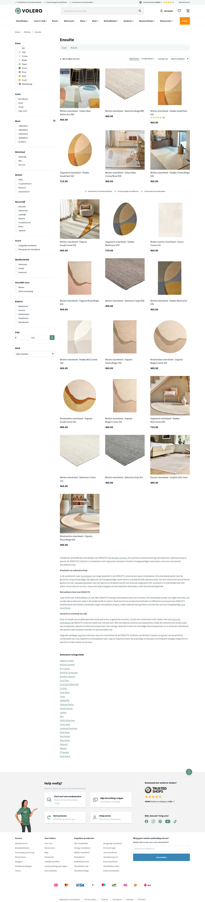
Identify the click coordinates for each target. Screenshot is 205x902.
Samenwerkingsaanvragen (56, 866)
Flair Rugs (65, 692)
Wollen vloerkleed (82, 852)
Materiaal (68, 21)
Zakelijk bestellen (52, 861)
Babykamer (23, 306)
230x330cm (23, 134)
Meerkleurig (25, 84)
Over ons (48, 843)
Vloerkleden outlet (111, 866)
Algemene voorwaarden (69, 899)
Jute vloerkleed (110, 852)
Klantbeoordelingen (23, 866)
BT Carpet (65, 668)
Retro (21, 226)
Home (17, 32)
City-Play (64, 680)
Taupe (23, 64)
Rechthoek (23, 99)
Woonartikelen (146, 21)
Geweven (23, 272)
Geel (22, 76)
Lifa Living (65, 724)
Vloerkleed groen (110, 857)
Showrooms (165, 21)
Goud (22, 80)
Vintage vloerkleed (82, 848)
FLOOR (63, 688)
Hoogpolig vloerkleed (112, 843)
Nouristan (65, 740)
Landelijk (22, 214)
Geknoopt (23, 264)
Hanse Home (66, 708)
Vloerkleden (22, 21)
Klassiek (22, 206)
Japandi (22, 230)
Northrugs (65, 736)
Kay (61, 716)
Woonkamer (24, 322)
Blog (46, 852)
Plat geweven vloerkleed (29, 249)
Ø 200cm (22, 142)
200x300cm (23, 130)
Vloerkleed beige (81, 870)
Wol (20, 160)
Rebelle (63, 744)
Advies (18, 870)
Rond (54, 21)
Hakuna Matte (67, 704)
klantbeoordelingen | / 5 (161, 795)
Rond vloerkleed (110, 861)
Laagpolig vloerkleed (27, 245)
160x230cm (23, 126)
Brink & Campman (69, 672)
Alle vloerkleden (81, 843)
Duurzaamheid (51, 870)
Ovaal (21, 107)
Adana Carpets (67, 660)
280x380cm (23, 138)
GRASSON (64, 700)
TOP (189, 772)
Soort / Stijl (39, 21)
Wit (22, 48)
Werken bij (49, 857)
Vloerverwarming (26, 291)
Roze (22, 72)
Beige (23, 60)
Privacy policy (90, 899)
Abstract (22, 187)
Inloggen (18, 861)
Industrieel (23, 210)
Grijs (22, 52)
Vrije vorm (23, 111)
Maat (94, 21)
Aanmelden (161, 857)
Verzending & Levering (24, 852)
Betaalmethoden (22, 848)
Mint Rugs (65, 732)
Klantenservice (184, 2)
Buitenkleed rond (81, 861)
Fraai (64, 47)
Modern (22, 218)
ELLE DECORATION (69, 684)
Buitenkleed (79, 857)
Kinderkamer (24, 314)
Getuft (21, 268)
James (63, 712)
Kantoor (22, 310)
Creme (23, 56)
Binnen (21, 287)
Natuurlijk (22, 156)
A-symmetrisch (25, 183)
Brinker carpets (67, 676)
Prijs (17, 332)
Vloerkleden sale (81, 866)
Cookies (104, 899)
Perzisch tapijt (109, 848)
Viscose (22, 164)
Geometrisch (24, 191)
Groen (23, 68)
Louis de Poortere (68, 728)
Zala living (65, 756)
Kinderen (128, 21)
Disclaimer (117, 899)
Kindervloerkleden (111, 870)
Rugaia (73, 47)
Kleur (82, 21)
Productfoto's (148, 58)
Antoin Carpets (67, 664)
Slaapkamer (24, 318)
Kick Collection (67, 720)
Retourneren (20, 857)
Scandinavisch (25, 222)
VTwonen (64, 752)
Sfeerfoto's (134, 58)
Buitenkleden (110, 21)
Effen (21, 179)
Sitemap (129, 899)
